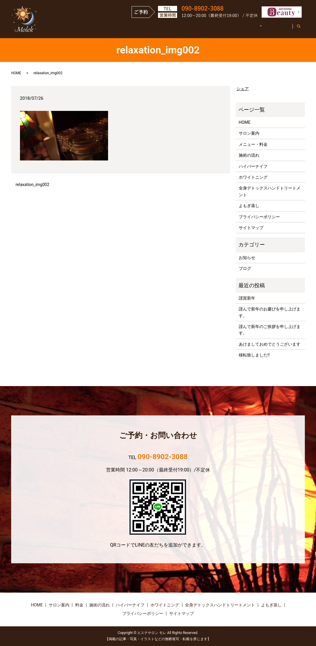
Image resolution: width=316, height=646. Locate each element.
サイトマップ (251, 227)
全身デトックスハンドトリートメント (269, 191)
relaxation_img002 (32, 184)
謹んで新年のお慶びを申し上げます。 (269, 312)
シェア (242, 88)
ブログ (245, 268)
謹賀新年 (247, 298)
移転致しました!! (254, 355)
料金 (79, 605)
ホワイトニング (253, 177)
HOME (110, 28)
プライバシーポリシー (259, 216)
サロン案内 (138, 28)
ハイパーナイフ (253, 166)
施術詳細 (243, 28)
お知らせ (247, 257)
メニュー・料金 (175, 28)
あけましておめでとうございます (269, 344)
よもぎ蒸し (249, 205)
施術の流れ (212, 28)
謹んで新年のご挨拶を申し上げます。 (269, 329)
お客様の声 (276, 28)
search (302, 29)
